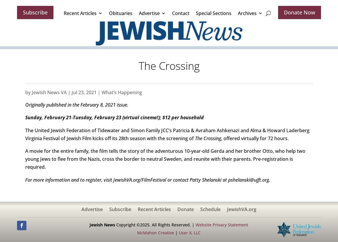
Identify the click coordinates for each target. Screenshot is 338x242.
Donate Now (299, 12)
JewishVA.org (241, 210)
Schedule (210, 210)
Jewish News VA (49, 92)
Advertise (149, 13)
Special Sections (213, 13)
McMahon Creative (155, 233)
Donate (185, 210)
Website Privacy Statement (222, 225)
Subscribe (35, 12)
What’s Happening (122, 92)
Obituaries (120, 13)
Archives (247, 13)
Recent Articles (80, 13)
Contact (180, 13)
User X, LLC (190, 233)
